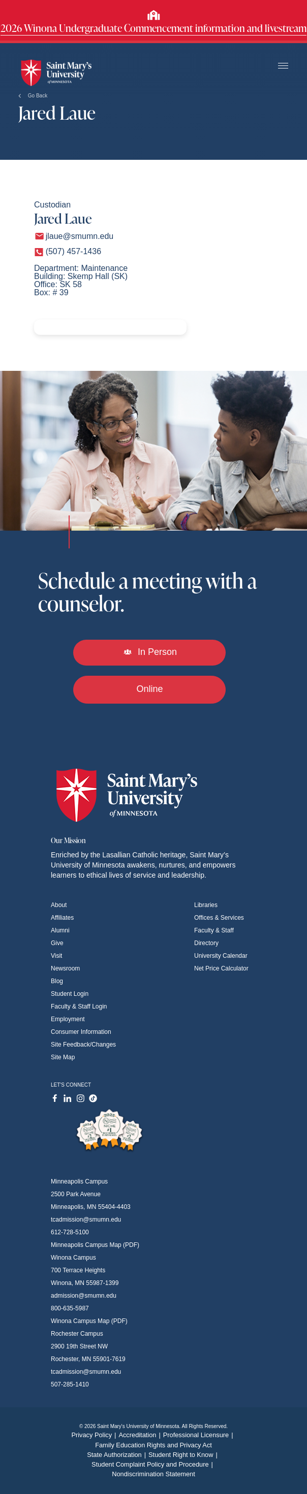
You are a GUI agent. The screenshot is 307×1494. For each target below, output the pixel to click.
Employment (68, 1019)
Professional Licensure (199, 1435)
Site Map (63, 1057)
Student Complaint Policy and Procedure (153, 1464)
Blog (57, 981)
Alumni (60, 930)
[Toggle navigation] (283, 66)
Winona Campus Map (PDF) (89, 1321)
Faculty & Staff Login (79, 1006)
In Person (149, 652)
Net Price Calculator (221, 968)
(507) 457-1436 (73, 251)
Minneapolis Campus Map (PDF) (95, 1244)
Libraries (206, 905)
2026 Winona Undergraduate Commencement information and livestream (153, 28)
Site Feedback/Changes (83, 1044)
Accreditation (140, 1435)
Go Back (32, 95)
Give (57, 943)
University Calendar (221, 955)
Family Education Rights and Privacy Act (153, 1445)
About (59, 905)
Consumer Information (81, 1031)
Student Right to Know (184, 1454)
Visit (56, 955)
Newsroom (65, 968)
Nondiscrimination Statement (153, 1474)
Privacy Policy (94, 1435)
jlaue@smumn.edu (80, 236)
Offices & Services (219, 917)
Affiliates (62, 917)
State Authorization (117, 1454)
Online (149, 689)
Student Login (69, 993)
